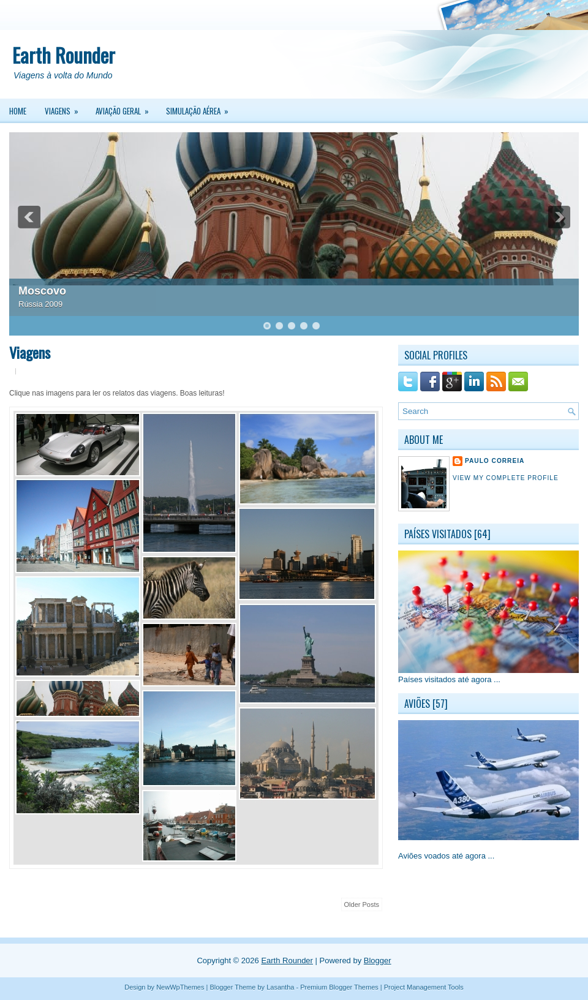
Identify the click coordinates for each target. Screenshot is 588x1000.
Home (17, 111)
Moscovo (42, 291)
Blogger (377, 960)
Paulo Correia (494, 460)
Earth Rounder (63, 54)
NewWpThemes (180, 987)
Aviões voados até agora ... (446, 855)
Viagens (65, 108)
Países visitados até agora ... (449, 679)
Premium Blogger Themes (339, 987)
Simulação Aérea (201, 108)
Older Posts (361, 904)
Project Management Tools (424, 987)
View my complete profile (506, 478)
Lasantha (280, 987)
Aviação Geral (126, 108)
